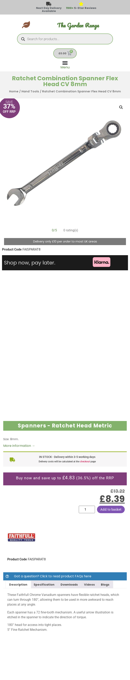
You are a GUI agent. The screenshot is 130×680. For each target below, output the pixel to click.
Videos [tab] (89, 585)
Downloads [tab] (69, 585)
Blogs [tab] (105, 585)
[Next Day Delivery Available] (49, 4)
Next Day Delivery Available (49, 9)
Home (13, 91)
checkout (85, 461)
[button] (121, 107)
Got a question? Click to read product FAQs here (52, 576)
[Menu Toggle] (65, 64)
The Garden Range (78, 25)
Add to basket (110, 509)
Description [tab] (18, 585)
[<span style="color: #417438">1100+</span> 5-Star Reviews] (81, 4)
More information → (19, 445)
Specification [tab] (44, 585)
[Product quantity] (87, 509)
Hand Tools (30, 91)
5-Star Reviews (81, 8)
